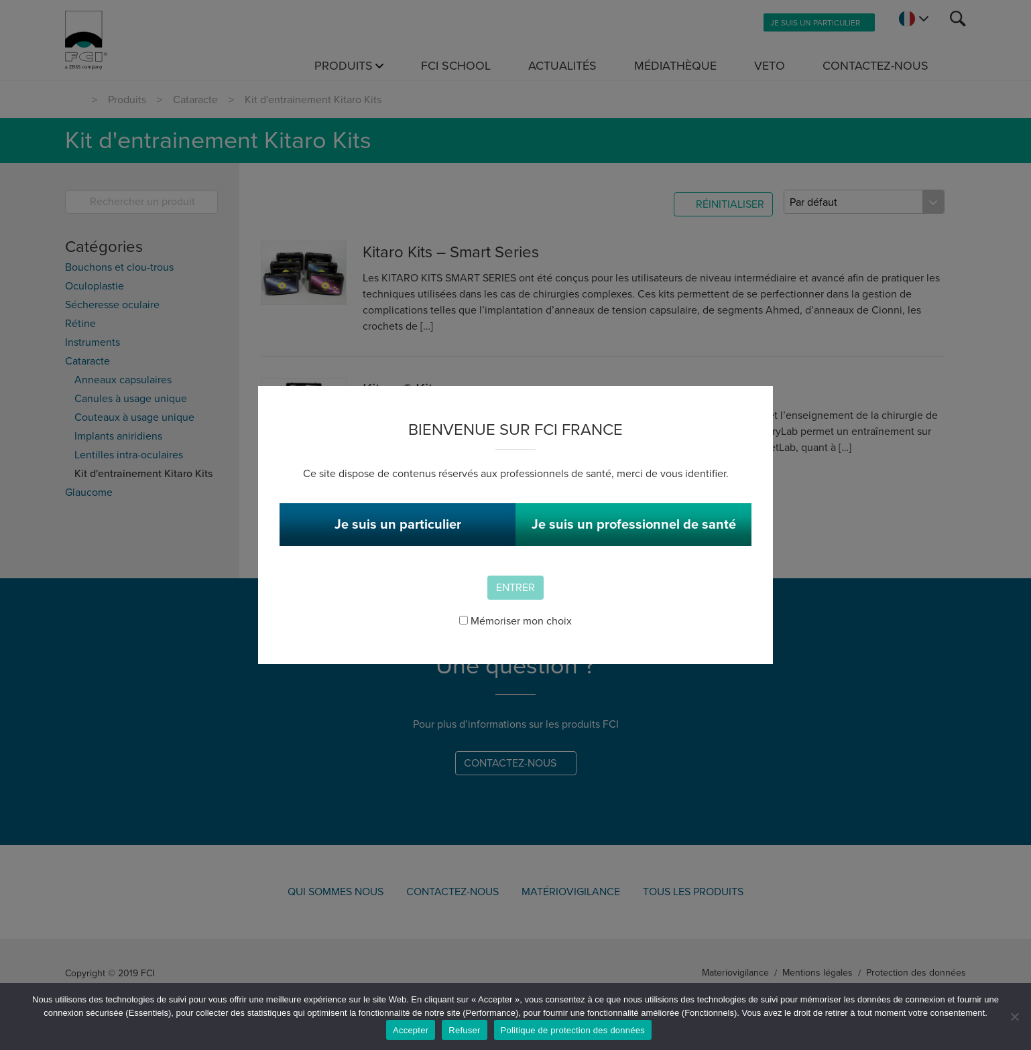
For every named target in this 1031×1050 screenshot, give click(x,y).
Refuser (464, 1030)
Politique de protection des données (573, 1030)
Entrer (515, 587)
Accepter (410, 1030)
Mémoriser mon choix (515, 621)
